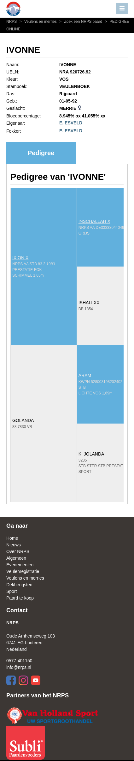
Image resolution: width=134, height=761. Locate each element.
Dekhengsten (19, 584)
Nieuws (13, 544)
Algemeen (16, 558)
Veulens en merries (38, 21)
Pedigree (41, 152)
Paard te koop (20, 598)
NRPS (12, 21)
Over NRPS (17, 551)
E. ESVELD (70, 122)
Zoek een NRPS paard (80, 21)
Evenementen (19, 564)
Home (12, 538)
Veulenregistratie (22, 571)
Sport (11, 591)
